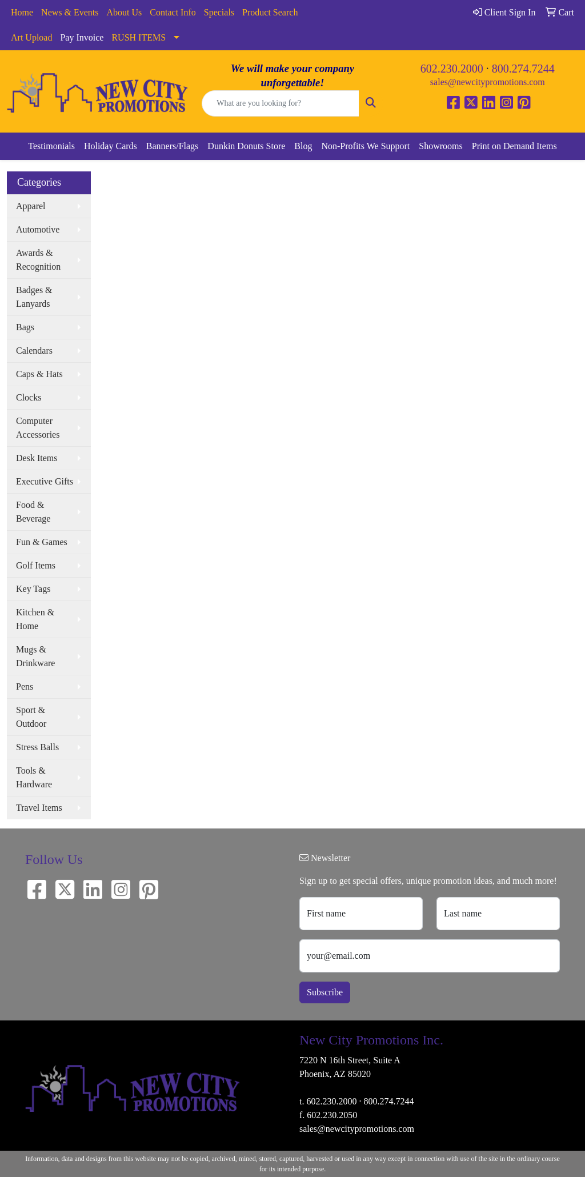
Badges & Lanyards (34, 297)
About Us (124, 12)
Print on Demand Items (514, 146)
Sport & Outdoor (31, 716)
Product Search (270, 12)
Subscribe (325, 992)
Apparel (31, 206)
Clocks (28, 397)
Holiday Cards (110, 146)
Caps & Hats (39, 374)
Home (22, 12)
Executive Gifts (44, 481)
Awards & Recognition (38, 259)
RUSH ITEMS (138, 37)
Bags (25, 327)
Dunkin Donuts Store (246, 146)
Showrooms (440, 146)
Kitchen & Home (35, 619)
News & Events (69, 12)
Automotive (37, 229)
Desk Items (36, 458)
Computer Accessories (37, 427)
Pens (24, 686)
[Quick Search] (280, 103)
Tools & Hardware (34, 777)
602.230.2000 (451, 68)
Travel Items (39, 807)
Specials (219, 12)
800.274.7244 (523, 68)
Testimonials (51, 146)
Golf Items (35, 565)
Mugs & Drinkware (35, 656)
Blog (303, 146)
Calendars (34, 350)
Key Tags (33, 589)
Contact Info (172, 12)
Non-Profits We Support (365, 146)
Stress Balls (37, 747)
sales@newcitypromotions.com (487, 82)
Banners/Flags (172, 146)
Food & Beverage (33, 511)
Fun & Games (41, 542)
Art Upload (31, 37)
